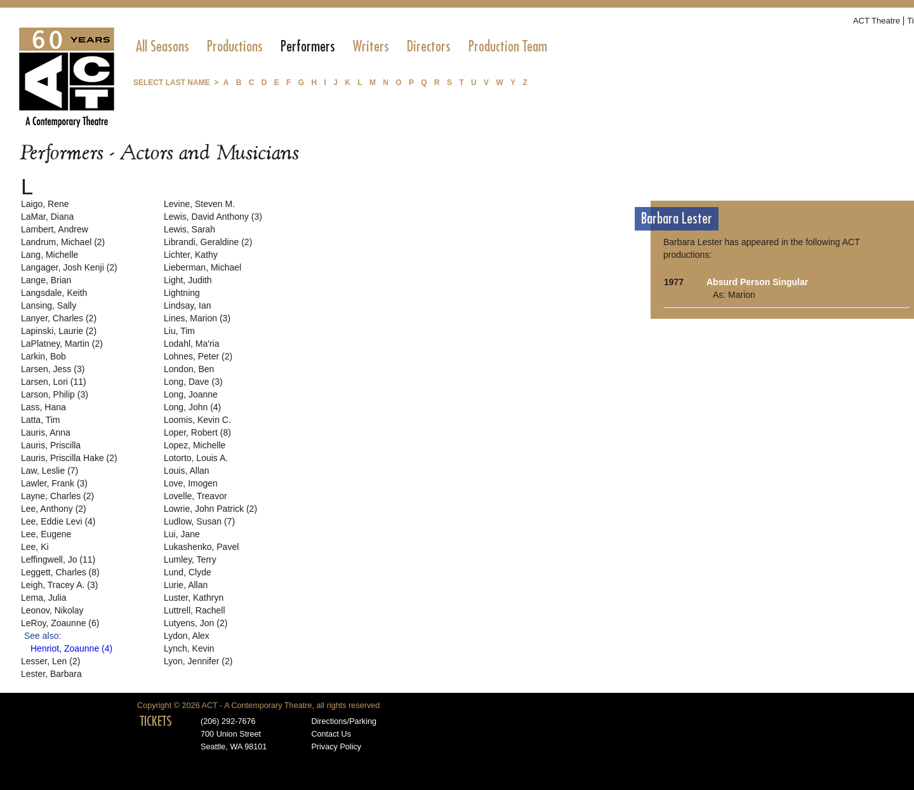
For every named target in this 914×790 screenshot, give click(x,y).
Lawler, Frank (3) (54, 483)
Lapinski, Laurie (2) (58, 331)
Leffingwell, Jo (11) (58, 559)
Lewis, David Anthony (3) (213, 216)
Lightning (182, 293)
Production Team (507, 46)
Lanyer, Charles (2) (58, 318)
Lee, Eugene (46, 534)
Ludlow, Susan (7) (199, 521)
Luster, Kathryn (193, 597)
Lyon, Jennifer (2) (198, 661)
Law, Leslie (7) (49, 470)
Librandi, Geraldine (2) (208, 242)
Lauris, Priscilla (51, 445)
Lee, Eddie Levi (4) (58, 521)
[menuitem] (162, 46)
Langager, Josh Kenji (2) (69, 267)
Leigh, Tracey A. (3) (59, 585)
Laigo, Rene (45, 204)
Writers (371, 46)
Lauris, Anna (45, 432)
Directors (429, 46)
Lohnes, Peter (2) (198, 356)
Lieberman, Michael (202, 267)
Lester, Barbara (51, 674)
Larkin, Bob (43, 356)
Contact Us (331, 734)
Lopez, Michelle (194, 445)
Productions (235, 46)
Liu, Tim (179, 331)
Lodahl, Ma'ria (192, 343)
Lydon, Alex (186, 636)
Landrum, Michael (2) (63, 242)
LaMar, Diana (47, 216)
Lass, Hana (43, 407)
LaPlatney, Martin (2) (62, 343)
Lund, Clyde (187, 572)
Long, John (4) (192, 407)
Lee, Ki (35, 547)
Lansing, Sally (48, 305)
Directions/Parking (343, 721)
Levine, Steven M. (199, 204)
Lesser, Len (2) (50, 661)
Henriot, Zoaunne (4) (71, 648)
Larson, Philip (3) (54, 394)
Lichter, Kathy (191, 255)
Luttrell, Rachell (194, 610)
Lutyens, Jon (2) (195, 623)
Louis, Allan (186, 470)
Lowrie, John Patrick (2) (210, 509)
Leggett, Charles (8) (60, 572)
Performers (308, 46)
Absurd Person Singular (757, 282)
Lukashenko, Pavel (201, 547)
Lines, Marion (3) (197, 318)
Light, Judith (188, 280)
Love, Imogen (191, 483)
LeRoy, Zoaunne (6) (60, 623)
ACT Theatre (876, 20)
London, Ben (189, 369)
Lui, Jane (182, 534)
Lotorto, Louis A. (196, 458)
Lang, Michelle (49, 255)
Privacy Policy (336, 746)
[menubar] (341, 46)
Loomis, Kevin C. (197, 420)
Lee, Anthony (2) (53, 509)
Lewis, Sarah (189, 229)
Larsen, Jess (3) (52, 369)
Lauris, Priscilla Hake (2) (69, 458)
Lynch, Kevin (189, 648)
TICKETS (156, 721)
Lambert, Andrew (54, 229)
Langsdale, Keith (54, 293)
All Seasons (162, 46)
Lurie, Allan (186, 585)
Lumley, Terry (190, 559)
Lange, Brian (46, 280)
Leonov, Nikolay (52, 610)
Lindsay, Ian (187, 305)
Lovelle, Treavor (195, 496)
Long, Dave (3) (193, 382)
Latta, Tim (40, 420)
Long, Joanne (191, 394)
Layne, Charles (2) (57, 496)
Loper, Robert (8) (197, 432)
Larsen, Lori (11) (53, 382)
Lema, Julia (44, 597)
